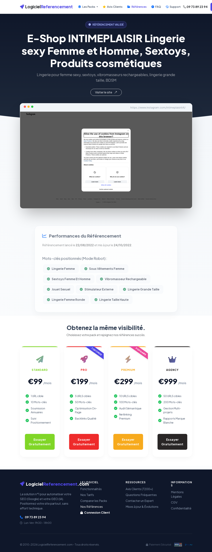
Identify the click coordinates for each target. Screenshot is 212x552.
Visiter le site (106, 92)
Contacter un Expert (140, 501)
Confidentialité (181, 508)
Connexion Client (95, 512)
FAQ (156, 6)
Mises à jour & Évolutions (142, 507)
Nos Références (91, 507)
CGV (174, 502)
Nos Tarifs (87, 495)
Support (173, 6)
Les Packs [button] (87, 6)
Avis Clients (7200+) (139, 489)
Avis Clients (112, 6)
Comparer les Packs (93, 501)
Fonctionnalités (91, 489)
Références (137, 6)
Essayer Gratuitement (40, 441)
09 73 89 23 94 (195, 7)
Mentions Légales (177, 494)
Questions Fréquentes (141, 495)
